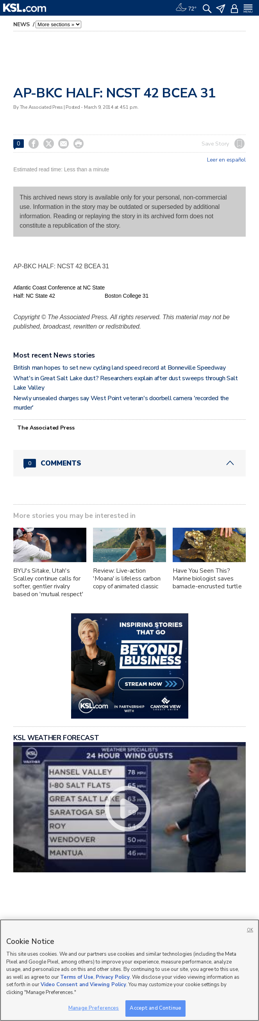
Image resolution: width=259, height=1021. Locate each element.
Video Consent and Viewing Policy (83, 984)
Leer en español (226, 160)
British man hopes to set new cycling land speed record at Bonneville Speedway (119, 367)
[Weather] (185, 8)
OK (250, 930)
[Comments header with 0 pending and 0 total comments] (129, 463)
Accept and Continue (155, 1008)
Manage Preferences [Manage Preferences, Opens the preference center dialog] (93, 1008)
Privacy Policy (113, 977)
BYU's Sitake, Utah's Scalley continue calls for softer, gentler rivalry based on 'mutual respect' (48, 582)
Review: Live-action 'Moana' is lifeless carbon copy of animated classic (126, 578)
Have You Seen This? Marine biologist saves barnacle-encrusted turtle (207, 578)
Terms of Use (76, 977)
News (22, 24)
